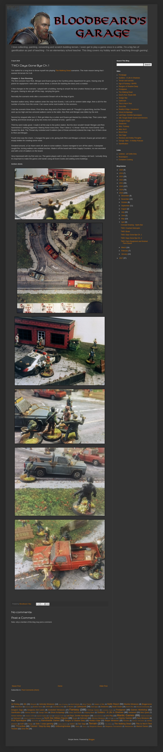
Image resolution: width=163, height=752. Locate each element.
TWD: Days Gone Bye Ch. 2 (131, 238)
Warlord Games (142, 726)
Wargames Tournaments (113, 726)
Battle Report (113, 704)
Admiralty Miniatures (47, 704)
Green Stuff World (75, 712)
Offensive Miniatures (98, 718)
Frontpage (122, 75)
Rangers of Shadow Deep (128, 86)
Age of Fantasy (63, 704)
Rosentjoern (123, 157)
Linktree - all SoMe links (128, 154)
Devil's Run (129, 707)
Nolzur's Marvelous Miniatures (33, 718)
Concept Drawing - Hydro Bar (132, 225)
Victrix (77, 726)
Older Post (103, 686)
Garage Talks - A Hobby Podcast (131, 141)
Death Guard (117, 707)
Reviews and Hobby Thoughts (130, 138)
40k (24, 704)
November (125, 199)
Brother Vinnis (38, 707)
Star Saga (122, 135)
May (123, 219)
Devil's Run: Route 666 (127, 95)
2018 (121, 193)
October (124, 202)
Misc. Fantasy (124, 126)
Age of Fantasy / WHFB (127, 84)
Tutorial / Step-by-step (40, 726)
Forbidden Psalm (107, 710)
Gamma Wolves (30, 712)
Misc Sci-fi (122, 129)
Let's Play (109, 716)
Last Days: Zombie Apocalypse (130, 115)
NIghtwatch (17, 718)
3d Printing (15, 704)
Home (60, 686)
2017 (121, 258)
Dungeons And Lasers (36, 710)
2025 (121, 170)
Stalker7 (72, 724)
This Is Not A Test (125, 104)
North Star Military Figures (56, 718)
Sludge (30, 724)
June (123, 215)
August (124, 209)
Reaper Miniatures (112, 721)
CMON (47, 707)
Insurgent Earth (59, 716)
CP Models (70, 707)
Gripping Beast (89, 712)
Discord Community (143, 707)
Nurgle (75, 718)
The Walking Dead (63, 70)
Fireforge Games (93, 710)
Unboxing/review (62, 726)
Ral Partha (35, 720)
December (125, 196)
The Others (108, 724)
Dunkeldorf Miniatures (56, 710)
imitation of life (29, 716)
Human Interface (16, 716)
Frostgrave (123, 89)
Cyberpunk (81, 706)
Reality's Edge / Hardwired (129, 109)
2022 (121, 180)
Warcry (84, 726)
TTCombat (20, 726)
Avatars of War (99, 704)
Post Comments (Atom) (30, 690)
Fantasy (74, 709)
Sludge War (123, 98)
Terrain (93, 723)
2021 (121, 183)
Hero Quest (144, 712)
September (125, 206)
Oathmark (122, 101)
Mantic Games (125, 715)
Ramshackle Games (50, 720)
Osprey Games (125, 718)
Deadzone (122, 124)
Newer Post (16, 686)
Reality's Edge (94, 721)
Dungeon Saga (124, 121)
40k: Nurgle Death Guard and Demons (133, 118)
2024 (121, 173)
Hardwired (132, 712)
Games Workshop (139, 710)
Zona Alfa (122, 106)
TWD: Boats (125, 231)
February (124, 251)
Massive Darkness (146, 716)
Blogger (91, 739)
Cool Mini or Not (58, 707)
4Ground (33, 704)
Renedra (126, 720)
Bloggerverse (147, 704)
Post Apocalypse (18, 720)
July (123, 212)
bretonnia (28, 707)
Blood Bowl (123, 132)
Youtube (14, 729)
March (123, 247)
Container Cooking (126, 160)
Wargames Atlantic (96, 726)
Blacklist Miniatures (131, 704)
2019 (121, 190)
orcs (114, 718)
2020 (121, 186)
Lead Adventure (98, 716)
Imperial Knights (41, 716)
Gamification (123, 144)
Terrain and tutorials (126, 81)
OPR (109, 718)
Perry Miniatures (143, 718)
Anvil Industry (75, 704)
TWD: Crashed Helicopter (130, 228)
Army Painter (87, 704)
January (124, 254)
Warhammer (129, 726)
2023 (121, 176)
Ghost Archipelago (126, 112)
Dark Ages (94, 707)
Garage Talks (43, 712)
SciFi (22, 724)
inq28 (50, 716)
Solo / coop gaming (44, 724)
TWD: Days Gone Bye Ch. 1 (131, 235)
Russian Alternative (138, 720)
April (123, 222)
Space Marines (62, 724)
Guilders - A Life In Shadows (129, 78)
